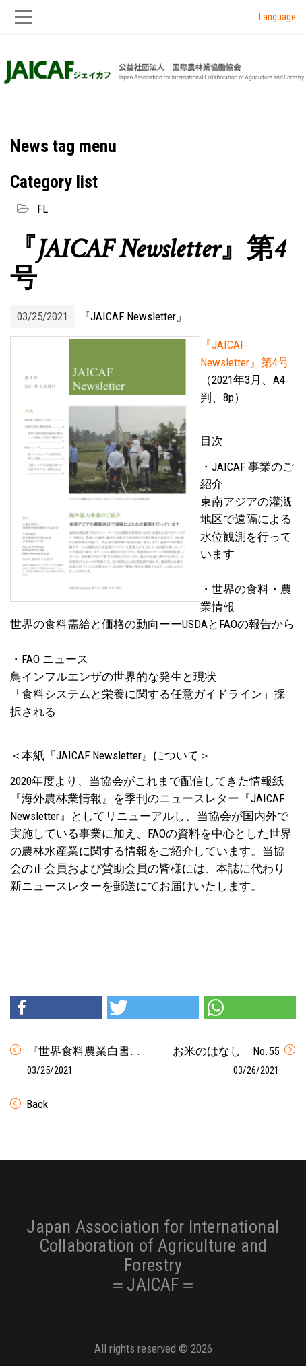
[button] (56, 1007)
